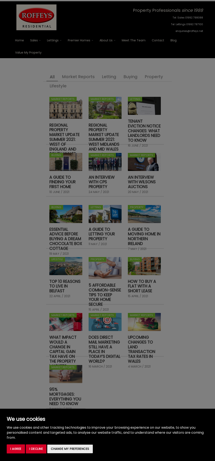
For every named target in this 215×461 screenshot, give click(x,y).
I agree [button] (15, 449)
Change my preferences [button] (70, 449)
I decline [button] (36, 449)
